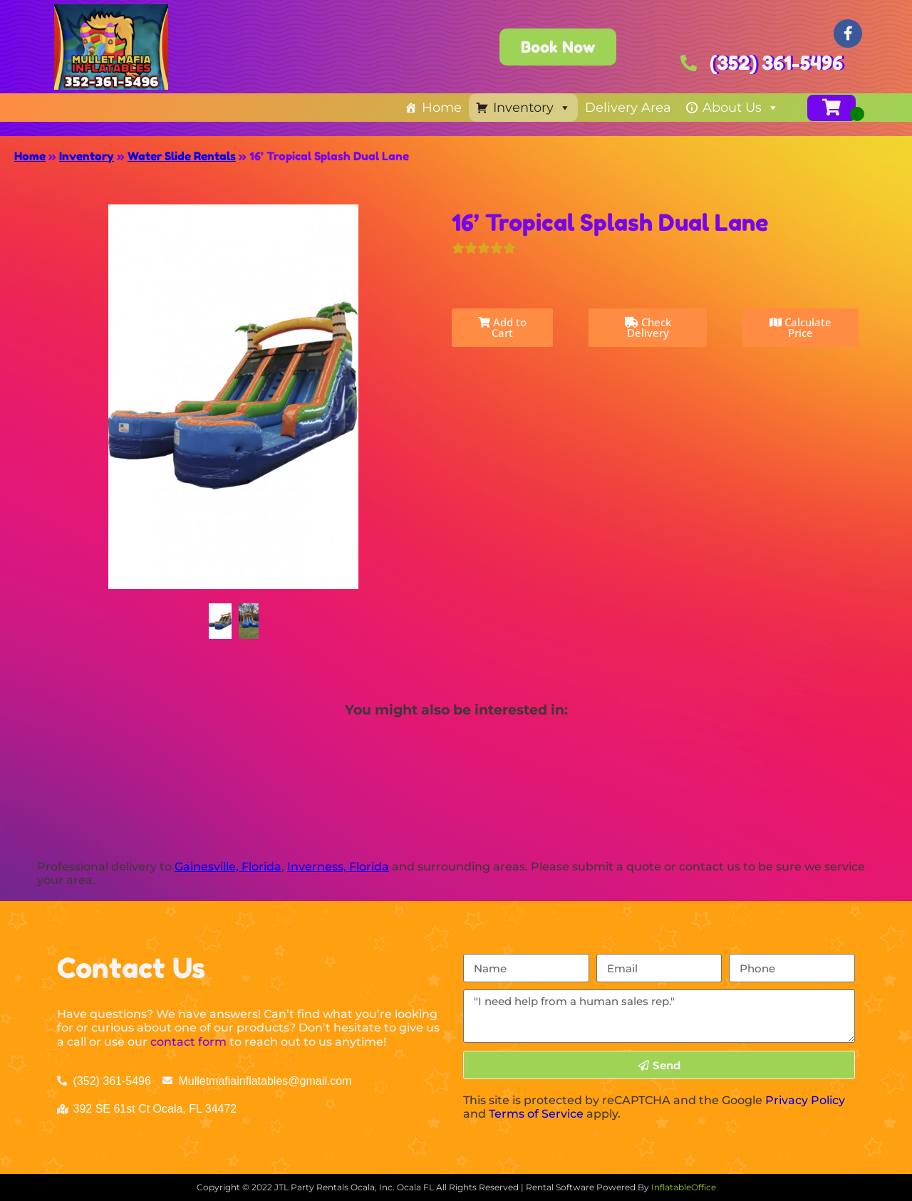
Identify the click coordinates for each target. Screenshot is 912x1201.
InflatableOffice (683, 1187)
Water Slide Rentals (182, 156)
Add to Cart (502, 327)
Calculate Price (800, 327)
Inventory (532, 107)
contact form (188, 1042)
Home (442, 107)
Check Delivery (648, 327)
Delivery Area (628, 107)
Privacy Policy (805, 1100)
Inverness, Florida (338, 866)
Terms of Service (536, 1114)
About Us (741, 107)
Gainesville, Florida (228, 866)
